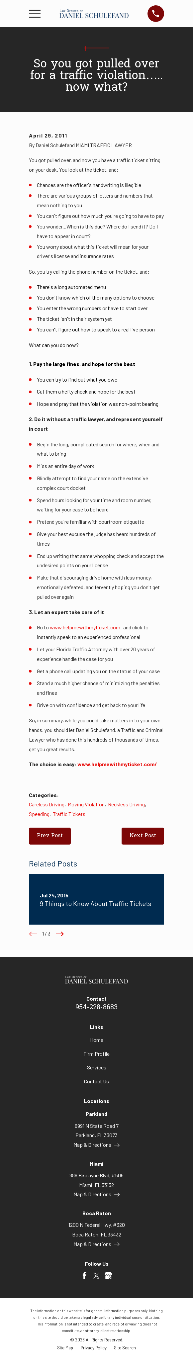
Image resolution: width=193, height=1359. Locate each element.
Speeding (39, 814)
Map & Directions (96, 1144)
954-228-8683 (96, 1008)
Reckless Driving (126, 804)
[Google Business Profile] (108, 1275)
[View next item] (60, 934)
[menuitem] (65, 1348)
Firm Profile (96, 1053)
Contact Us (96, 1081)
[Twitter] (96, 1275)
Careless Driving (46, 804)
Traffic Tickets (69, 814)
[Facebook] (84, 1275)
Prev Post (50, 836)
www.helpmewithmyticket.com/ (117, 764)
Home (96, 1040)
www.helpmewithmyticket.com (85, 627)
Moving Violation (86, 804)
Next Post (143, 836)
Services (96, 1067)
